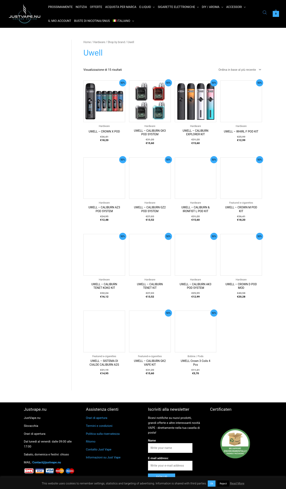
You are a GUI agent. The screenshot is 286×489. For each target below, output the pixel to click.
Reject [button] (223, 483)
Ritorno (91, 443)
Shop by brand (116, 42)
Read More (237, 483)
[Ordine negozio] (239, 70)
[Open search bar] (265, 13)
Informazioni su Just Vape (103, 459)
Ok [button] (211, 483)
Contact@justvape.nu (46, 464)
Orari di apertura (96, 419)
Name (152, 442)
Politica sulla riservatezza (103, 435)
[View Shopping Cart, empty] (276, 14)
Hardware (99, 42)
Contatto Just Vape (98, 451)
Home (87, 42)
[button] (153, 7)
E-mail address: (158, 460)
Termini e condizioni (99, 427)
